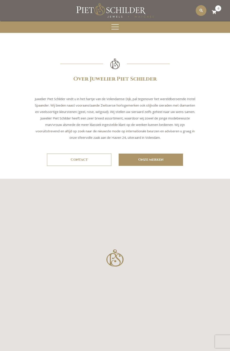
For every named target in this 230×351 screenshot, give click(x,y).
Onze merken (150, 159)
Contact (79, 159)
